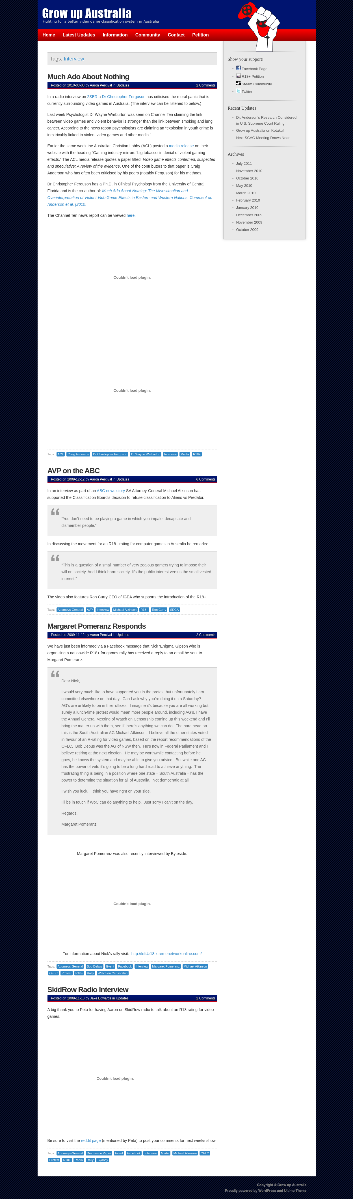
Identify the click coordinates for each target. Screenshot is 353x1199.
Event (110, 966)
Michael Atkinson (125, 609)
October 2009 (247, 230)
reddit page (91, 1140)
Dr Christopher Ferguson (124, 96)
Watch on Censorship (112, 973)
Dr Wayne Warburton (145, 454)
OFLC (53, 973)
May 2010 (244, 185)
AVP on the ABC (73, 470)
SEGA (174, 609)
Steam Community (254, 84)
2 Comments (205, 85)
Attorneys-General (70, 609)
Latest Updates (79, 35)
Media (185, 454)
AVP (90, 609)
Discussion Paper (99, 1153)
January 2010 (247, 207)
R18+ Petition (250, 76)
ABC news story (110, 490)
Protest (67, 973)
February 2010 (248, 200)
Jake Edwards (100, 998)
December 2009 (249, 215)
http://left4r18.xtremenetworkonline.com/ (166, 953)
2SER (92, 96)
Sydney (103, 1160)
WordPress (267, 1190)
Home (49, 35)
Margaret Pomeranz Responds (96, 626)
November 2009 (249, 222)
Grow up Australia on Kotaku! (260, 130)
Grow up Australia (292, 1185)
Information (115, 35)
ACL (61, 454)
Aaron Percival (101, 85)
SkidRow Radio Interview (87, 989)
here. (131, 215)
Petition (200, 35)
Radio (79, 1160)
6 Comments (205, 479)
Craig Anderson (78, 454)
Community (147, 35)
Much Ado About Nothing (88, 76)
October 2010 (247, 178)
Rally (90, 973)
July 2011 (244, 163)
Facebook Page (252, 69)
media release (181, 146)
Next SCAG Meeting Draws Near (263, 138)
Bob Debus (94, 966)
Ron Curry (159, 609)
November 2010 (249, 171)
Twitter (244, 92)
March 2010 (246, 193)
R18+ (197, 454)
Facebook (125, 966)
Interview (170, 454)
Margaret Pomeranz (165, 966)
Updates (122, 85)
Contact (176, 35)
